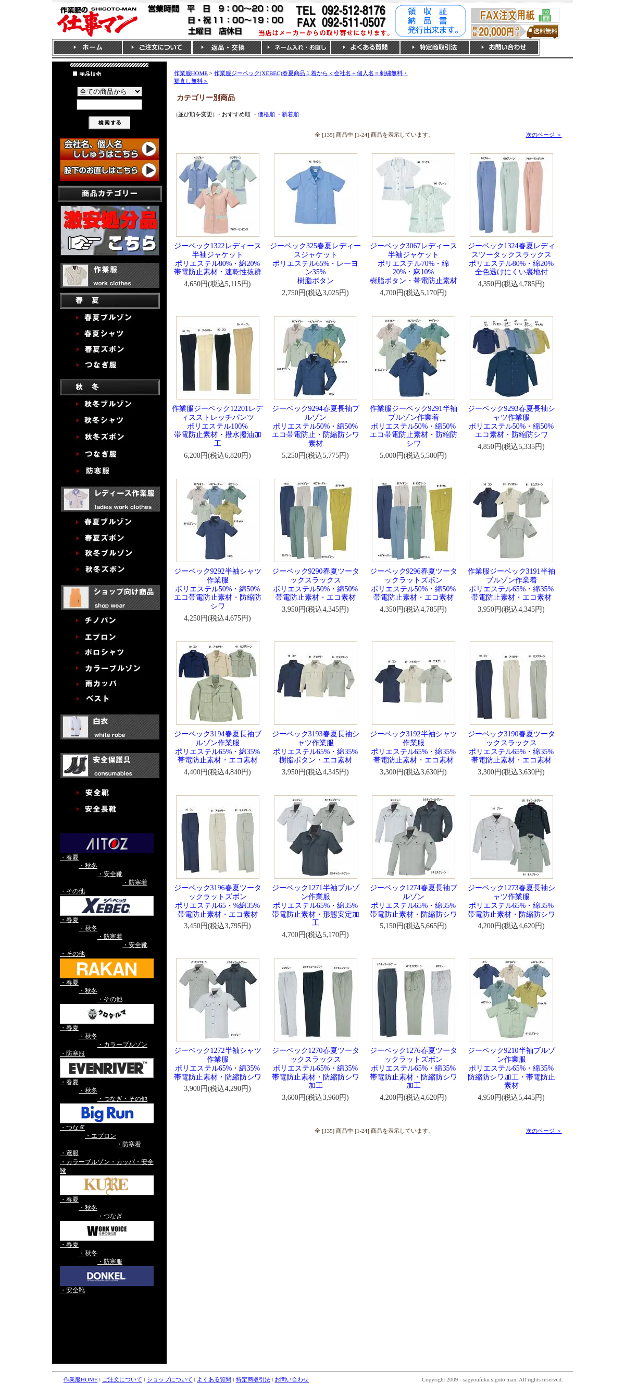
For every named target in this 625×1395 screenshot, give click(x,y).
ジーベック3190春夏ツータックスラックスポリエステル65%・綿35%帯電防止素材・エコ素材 (511, 747)
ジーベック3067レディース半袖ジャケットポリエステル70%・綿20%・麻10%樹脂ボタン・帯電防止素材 (413, 263)
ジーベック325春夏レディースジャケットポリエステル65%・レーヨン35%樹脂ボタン (315, 263)
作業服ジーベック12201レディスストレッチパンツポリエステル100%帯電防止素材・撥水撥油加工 (217, 426)
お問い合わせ (291, 1379)
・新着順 (287, 114)
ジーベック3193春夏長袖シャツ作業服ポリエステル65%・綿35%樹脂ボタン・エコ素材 (315, 747)
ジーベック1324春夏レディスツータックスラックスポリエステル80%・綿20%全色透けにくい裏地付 (511, 259)
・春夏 (69, 857)
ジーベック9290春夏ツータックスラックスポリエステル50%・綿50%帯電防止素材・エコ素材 (315, 584)
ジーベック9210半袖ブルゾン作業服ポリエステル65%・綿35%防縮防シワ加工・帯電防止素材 (511, 1068)
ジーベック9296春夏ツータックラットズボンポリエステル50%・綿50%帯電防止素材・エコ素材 (413, 584)
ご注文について (122, 1379)
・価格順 (263, 114)
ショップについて (170, 1379)
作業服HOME (191, 73)
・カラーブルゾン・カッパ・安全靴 (107, 1166)
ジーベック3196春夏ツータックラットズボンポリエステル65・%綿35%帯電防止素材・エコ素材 (217, 901)
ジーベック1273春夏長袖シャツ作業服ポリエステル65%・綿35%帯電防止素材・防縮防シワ (511, 901)
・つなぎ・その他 (122, 1098)
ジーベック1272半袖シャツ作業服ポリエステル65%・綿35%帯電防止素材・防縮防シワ (217, 1064)
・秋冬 (88, 865)
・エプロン (100, 1135)
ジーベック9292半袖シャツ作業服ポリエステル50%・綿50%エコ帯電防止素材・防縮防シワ (217, 588)
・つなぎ (72, 1127)
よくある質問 (214, 1379)
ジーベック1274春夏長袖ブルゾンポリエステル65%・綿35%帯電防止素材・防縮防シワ (413, 901)
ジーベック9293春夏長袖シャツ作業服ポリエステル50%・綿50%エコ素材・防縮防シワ (511, 422)
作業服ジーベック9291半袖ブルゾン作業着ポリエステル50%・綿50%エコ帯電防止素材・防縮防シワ (413, 426)
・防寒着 (134, 882)
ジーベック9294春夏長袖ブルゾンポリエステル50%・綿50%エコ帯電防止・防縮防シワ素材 (315, 426)
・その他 (72, 891)
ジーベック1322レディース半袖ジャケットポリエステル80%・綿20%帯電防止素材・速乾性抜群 (217, 259)
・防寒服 (72, 1053)
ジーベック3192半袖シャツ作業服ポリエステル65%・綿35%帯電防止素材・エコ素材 (413, 747)
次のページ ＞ (544, 134)
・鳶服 (69, 1153)
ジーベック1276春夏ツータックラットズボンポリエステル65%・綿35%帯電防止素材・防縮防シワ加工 (413, 1068)
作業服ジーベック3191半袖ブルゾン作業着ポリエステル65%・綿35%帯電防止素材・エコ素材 (511, 584)
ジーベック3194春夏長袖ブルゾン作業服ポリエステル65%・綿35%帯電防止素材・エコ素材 (217, 747)
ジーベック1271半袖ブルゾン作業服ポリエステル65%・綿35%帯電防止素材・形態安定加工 (315, 905)
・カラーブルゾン (122, 1044)
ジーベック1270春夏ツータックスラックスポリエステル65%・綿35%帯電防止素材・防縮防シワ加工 (315, 1068)
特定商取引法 (253, 1379)
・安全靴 (109, 874)
